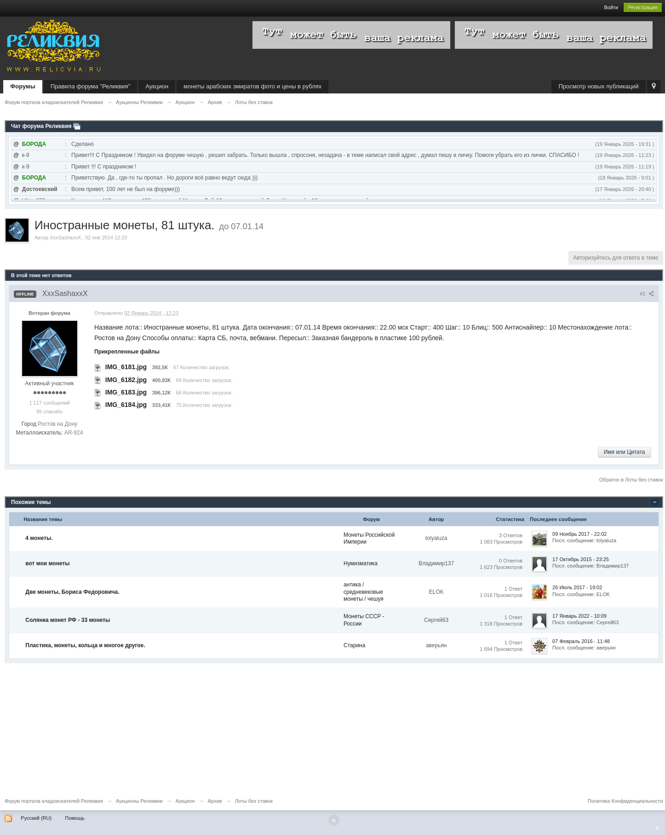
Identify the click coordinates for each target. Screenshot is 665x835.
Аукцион (156, 86)
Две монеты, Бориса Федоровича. (72, 592)
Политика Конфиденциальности (625, 801)
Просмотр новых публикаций (598, 86)
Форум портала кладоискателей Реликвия (54, 801)
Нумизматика (361, 563)
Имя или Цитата (624, 452)
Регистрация (642, 7)
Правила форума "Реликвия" (90, 86)
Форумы (22, 86)
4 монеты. (38, 538)
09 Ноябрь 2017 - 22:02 (579, 534)
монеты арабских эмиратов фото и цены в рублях (252, 86)
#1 (647, 293)
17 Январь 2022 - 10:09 (579, 616)
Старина (354, 645)
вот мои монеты (47, 563)
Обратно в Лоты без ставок (631, 479)
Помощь (75, 818)
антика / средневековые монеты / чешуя (364, 591)
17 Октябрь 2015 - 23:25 (580, 559)
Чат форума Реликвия (41, 126)
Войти (611, 7)
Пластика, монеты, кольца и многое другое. (85, 645)
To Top (657, 827)
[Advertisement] (280, 727)
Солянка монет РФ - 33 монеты (67, 620)
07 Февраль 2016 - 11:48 (581, 641)
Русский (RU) (36, 818)
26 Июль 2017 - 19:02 (577, 587)
